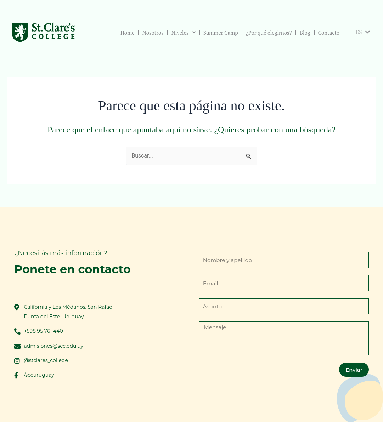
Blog (304, 32)
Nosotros (152, 32)
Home (126, 32)
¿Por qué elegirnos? (268, 32)
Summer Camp (219, 32)
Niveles (182, 32)
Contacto (327, 32)
